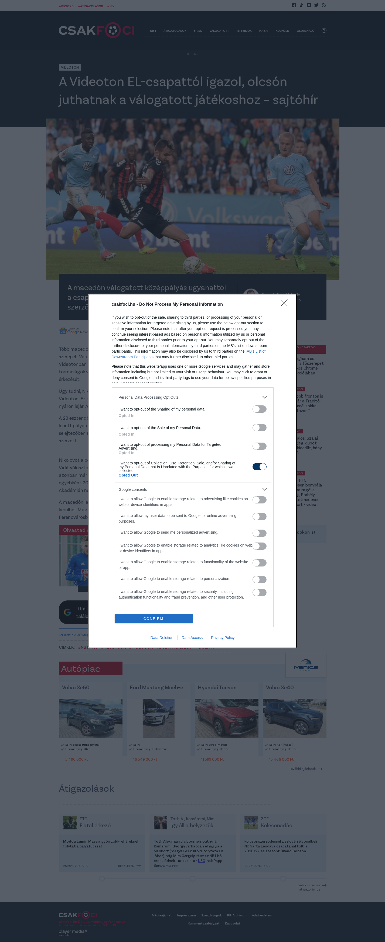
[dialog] (193, 471)
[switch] (260, 409)
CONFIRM (154, 619)
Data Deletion (162, 637)
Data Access (192, 637)
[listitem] (193, 397)
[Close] (286, 305)
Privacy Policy (222, 637)
